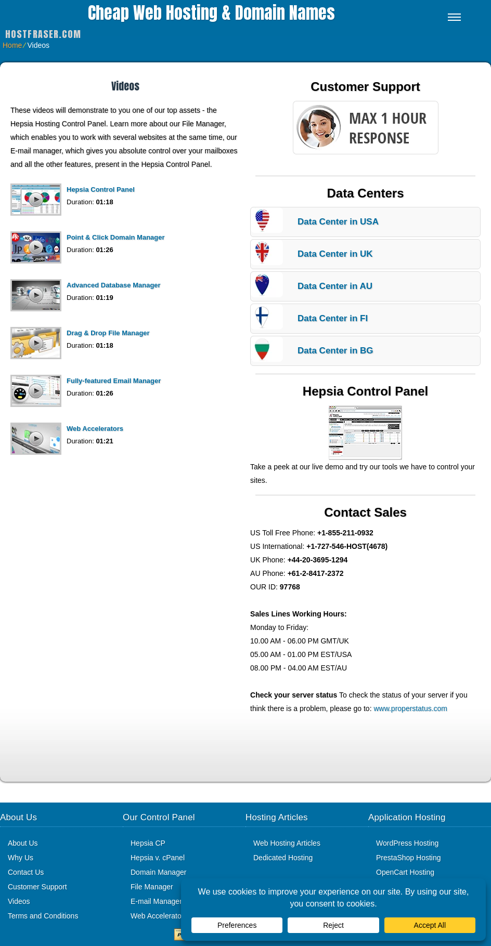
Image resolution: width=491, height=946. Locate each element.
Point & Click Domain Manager (116, 237)
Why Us (20, 857)
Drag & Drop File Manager (108, 333)
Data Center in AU (335, 286)
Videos (19, 901)
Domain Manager (158, 872)
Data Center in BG (335, 351)
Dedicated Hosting (283, 857)
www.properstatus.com (410, 708)
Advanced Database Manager (114, 285)
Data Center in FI (333, 318)
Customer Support (37, 887)
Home (12, 45)
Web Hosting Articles (286, 843)
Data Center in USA (338, 222)
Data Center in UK (335, 254)
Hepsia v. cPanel (158, 857)
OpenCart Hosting (405, 872)
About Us (23, 843)
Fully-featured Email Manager (114, 381)
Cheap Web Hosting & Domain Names (211, 12)
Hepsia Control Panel (101, 189)
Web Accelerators (95, 428)
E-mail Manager (156, 901)
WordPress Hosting (407, 843)
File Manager (152, 887)
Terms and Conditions (43, 916)
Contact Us (26, 872)
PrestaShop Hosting (408, 857)
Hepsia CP (148, 843)
